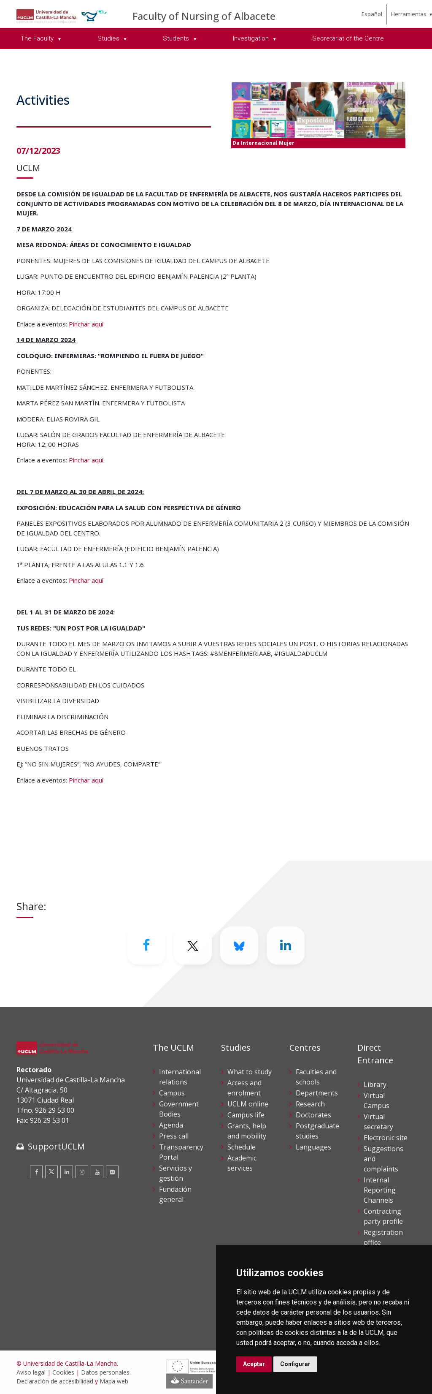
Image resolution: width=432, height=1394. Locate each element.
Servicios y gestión (175, 1173)
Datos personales (105, 1372)
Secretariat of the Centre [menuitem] (348, 38)
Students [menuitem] (177, 38)
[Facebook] (146, 946)
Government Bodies (179, 1109)
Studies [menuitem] (109, 38)
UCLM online (247, 1104)
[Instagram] (82, 1172)
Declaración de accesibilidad (54, 1381)
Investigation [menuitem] (251, 38)
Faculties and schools (316, 1077)
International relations (180, 1077)
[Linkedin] (286, 946)
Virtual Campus (376, 1100)
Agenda (171, 1125)
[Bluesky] (239, 946)
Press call (174, 1136)
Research (310, 1104)
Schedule (241, 1147)
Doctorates (313, 1115)
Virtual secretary (378, 1121)
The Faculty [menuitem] (38, 38)
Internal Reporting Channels (380, 1190)
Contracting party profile (383, 1216)
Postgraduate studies (317, 1131)
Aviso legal (31, 1372)
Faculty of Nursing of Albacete (203, 16)
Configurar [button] (295, 1364)
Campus (172, 1093)
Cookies (63, 1372)
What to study (249, 1071)
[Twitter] (193, 946)
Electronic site (386, 1137)
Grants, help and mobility (246, 1131)
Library (375, 1084)
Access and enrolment (244, 1088)
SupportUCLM (56, 1146)
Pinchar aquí (86, 324)
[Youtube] (97, 1172)
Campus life (246, 1115)
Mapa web (114, 1381)
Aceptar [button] (254, 1364)
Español (372, 14)
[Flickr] (112, 1172)
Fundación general (175, 1194)
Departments (317, 1093)
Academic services (241, 1163)
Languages (313, 1147)
